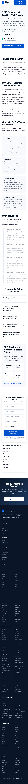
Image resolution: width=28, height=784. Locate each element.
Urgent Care (17, 654)
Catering (3, 672)
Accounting (4, 639)
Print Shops (17, 687)
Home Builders (5, 711)
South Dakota (4, 613)
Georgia (16, 582)
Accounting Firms (5, 713)
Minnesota (4, 595)
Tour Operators (18, 678)
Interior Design (17, 668)
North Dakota (17, 605)
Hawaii (3, 584)
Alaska (16, 574)
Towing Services (18, 691)
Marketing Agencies (6, 685)
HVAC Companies (5, 703)
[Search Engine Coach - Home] (7, 2)
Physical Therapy (18, 652)
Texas (3, 615)
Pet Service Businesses (6, 717)
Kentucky (3, 590)
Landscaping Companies (20, 711)
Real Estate (4, 637)
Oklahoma (17, 607)
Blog (3, 532)
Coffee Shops (17, 674)
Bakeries (3, 674)
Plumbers (16, 631)
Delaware (16, 580)
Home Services (5, 643)
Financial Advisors (18, 679)
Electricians (17, 633)
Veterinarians (17, 641)
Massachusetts (5, 593)
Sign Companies (5, 689)
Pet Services (4, 650)
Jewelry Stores (18, 658)
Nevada (16, 599)
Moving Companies (5, 646)
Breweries (4, 676)
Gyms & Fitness (5, 648)
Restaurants (4, 557)
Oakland (5, 467)
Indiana (16, 586)
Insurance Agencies (18, 713)
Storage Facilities (18, 646)
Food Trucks (17, 672)
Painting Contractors (6, 666)
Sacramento (6, 462)
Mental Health (4, 654)
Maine (3, 592)
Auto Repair (17, 635)
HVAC (3, 633)
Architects (4, 668)
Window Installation (5, 664)
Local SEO (4, 540)
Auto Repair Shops (5, 707)
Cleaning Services (5, 645)
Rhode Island (4, 611)
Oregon (3, 609)
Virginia (16, 617)
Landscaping (17, 643)
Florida (3, 582)
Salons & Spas (17, 648)
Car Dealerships (5, 658)
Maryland (16, 592)
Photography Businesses (7, 715)
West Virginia (17, 619)
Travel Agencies (5, 678)
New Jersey (17, 601)
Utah (15, 615)
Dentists (3, 562)
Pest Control (17, 645)
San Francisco (7, 456)
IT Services (17, 685)
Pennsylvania (17, 609)
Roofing (3, 564)
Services (4, 528)
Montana (16, 597)
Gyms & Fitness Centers (6, 709)
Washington (4, 619)
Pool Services (4, 662)
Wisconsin (4, 621)
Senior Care (4, 652)
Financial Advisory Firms (19, 717)
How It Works (5, 530)
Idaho (16, 584)
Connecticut (4, 580)
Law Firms (4, 559)
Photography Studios (6, 670)
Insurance (16, 637)
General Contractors (19, 666)
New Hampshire (5, 601)
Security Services (18, 689)
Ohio (3, 607)
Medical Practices (18, 639)
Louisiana (16, 590)
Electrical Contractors (19, 703)
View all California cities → (9, 470)
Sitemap (3, 781)
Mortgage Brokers (5, 681)
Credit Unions (17, 681)
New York (16, 603)
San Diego (6, 451)
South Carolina (17, 611)
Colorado (16, 578)
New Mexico (4, 603)
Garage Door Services (19, 662)
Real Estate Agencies (19, 705)
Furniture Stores (5, 660)
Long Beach (6, 464)
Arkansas (16, 576)
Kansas (16, 588)
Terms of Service (19, 781)
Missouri (3, 597)
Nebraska (4, 599)
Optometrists (17, 656)
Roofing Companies (6, 705)
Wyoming (16, 621)
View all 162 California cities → (13, 383)
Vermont (3, 617)
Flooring (16, 664)
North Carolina (4, 605)
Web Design (4, 687)
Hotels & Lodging (18, 676)
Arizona (3, 576)
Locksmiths (4, 691)
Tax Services (4, 683)
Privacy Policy (10, 781)
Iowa (3, 588)
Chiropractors (4, 641)
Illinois (3, 586)
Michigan (16, 593)
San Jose (5, 453)
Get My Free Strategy (14, 499)
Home (3, 8)
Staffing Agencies (18, 683)
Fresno (5, 459)
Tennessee (17, 613)
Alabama (3, 574)
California (8, 8)
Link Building (4, 547)
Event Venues (17, 670)
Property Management (6, 679)
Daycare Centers (18, 650)
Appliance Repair (18, 660)
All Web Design (5, 554)
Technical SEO (5, 542)
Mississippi (17, 595)
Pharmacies (4, 656)
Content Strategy (5, 545)
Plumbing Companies (19, 701)
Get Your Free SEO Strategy (12, 45)
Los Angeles (6, 448)
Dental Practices (5, 701)
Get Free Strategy (20, 2)
